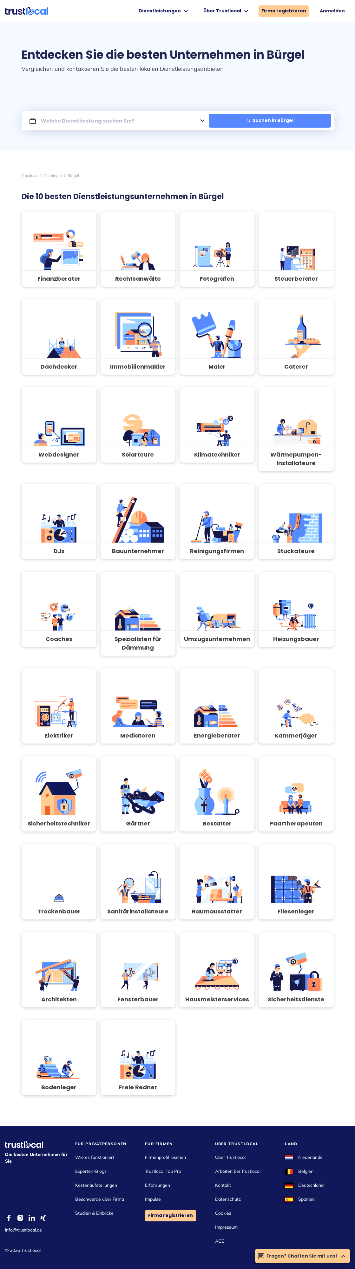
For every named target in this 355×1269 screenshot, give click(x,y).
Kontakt (223, 1185)
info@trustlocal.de (23, 1230)
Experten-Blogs (91, 1171)
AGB (220, 1241)
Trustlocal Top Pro (163, 1171)
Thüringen (53, 175)
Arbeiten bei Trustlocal (237, 1171)
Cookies (223, 1213)
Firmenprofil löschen (165, 1157)
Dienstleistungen (164, 11)
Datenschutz (228, 1199)
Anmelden (332, 11)
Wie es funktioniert (94, 1157)
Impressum (226, 1227)
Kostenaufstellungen (96, 1185)
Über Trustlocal (226, 11)
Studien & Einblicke (94, 1213)
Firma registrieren (283, 11)
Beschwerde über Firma (99, 1199)
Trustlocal (30, 175)
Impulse (153, 1199)
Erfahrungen (157, 1185)
